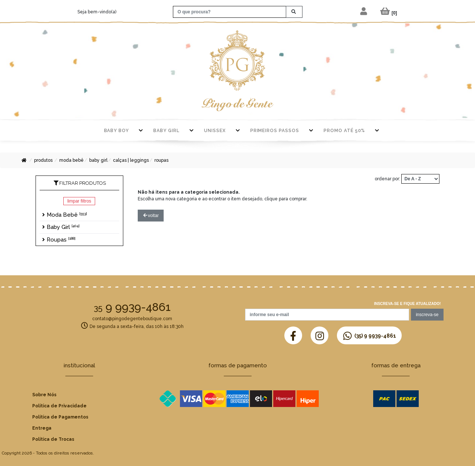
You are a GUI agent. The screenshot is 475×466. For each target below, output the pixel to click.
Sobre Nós (44, 394)
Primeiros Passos (274, 130)
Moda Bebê (71, 160)
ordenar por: (387, 178)
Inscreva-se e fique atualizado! (407, 304)
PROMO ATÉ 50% (344, 130)
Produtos (43, 160)
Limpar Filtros (79, 201)
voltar (151, 215)
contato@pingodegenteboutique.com (132, 318)
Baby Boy (116, 130)
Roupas (161, 160)
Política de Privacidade (59, 405)
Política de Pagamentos (60, 417)
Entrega (41, 428)
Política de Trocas (53, 439)
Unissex (215, 130)
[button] (364, 12)
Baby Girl (166, 130)
